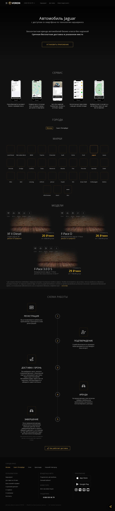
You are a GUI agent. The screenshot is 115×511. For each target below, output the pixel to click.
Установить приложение (57, 44)
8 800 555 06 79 (28, 3)
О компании (9, 493)
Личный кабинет (45, 480)
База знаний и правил (12, 483)
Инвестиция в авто (63, 3)
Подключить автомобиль (48, 477)
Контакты (9, 496)
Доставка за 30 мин (12, 480)
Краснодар (38, 467)
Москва (8, 467)
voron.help (65, 286)
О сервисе (9, 490)
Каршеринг (9, 477)
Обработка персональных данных (36, 505)
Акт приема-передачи (55, 505)
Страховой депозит (12, 486)
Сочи (29, 467)
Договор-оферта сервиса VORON (15, 505)
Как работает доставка (57, 448)
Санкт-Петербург (19, 467)
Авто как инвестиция (46, 489)
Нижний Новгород (51, 467)
